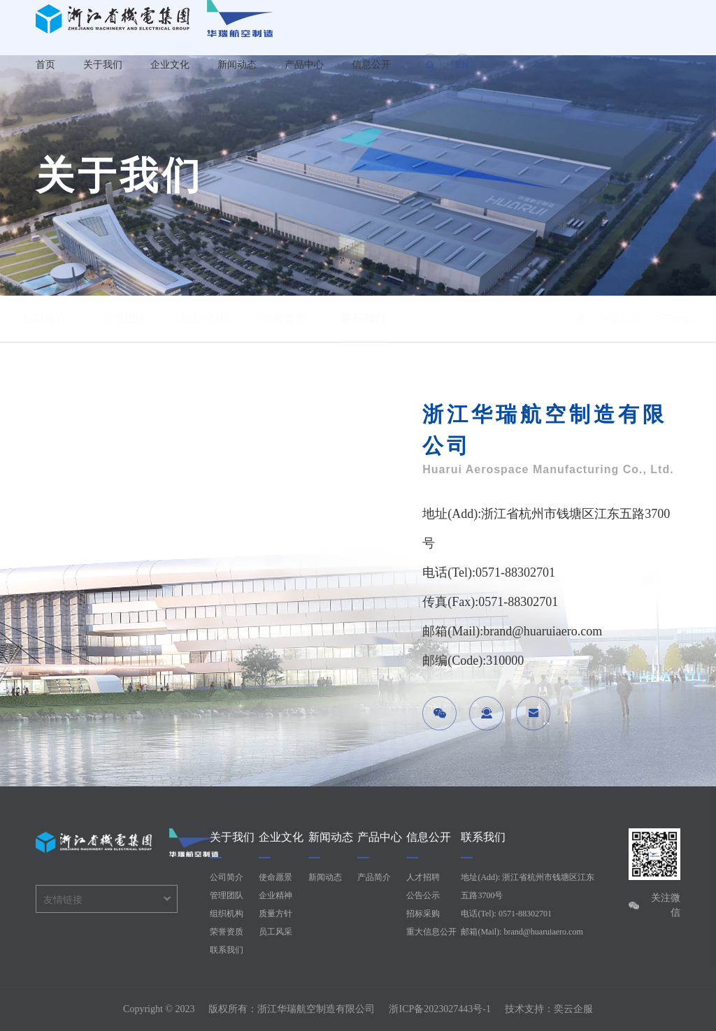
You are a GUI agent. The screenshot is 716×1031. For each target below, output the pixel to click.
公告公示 (423, 895)
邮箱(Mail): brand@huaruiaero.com (521, 932)
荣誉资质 (296, 318)
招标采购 (423, 913)
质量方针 (275, 913)
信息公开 (371, 64)
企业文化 (169, 64)
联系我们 (376, 318)
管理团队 (137, 318)
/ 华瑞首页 (604, 319)
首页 (45, 64)
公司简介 (57, 318)
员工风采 (275, 932)
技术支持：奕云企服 (549, 1009)
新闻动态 (237, 64)
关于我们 (102, 64)
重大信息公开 (431, 932)
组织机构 (216, 318)
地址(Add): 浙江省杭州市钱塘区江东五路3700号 (527, 886)
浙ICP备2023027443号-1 (439, 1009)
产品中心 (304, 64)
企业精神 (275, 895)
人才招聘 (423, 877)
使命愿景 (275, 877)
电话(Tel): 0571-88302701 (506, 913)
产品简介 (374, 877)
